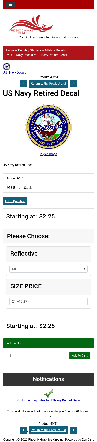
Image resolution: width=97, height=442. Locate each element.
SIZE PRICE (26, 286)
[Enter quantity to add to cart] (38, 355)
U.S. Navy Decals (21, 55)
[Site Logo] (48, 24)
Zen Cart (88, 439)
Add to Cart (80, 355)
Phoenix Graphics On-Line (45, 439)
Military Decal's (55, 50)
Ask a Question (15, 201)
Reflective (24, 253)
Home (10, 50)
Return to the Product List (48, 83)
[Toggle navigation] (10, 4)
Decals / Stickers (29, 50)
